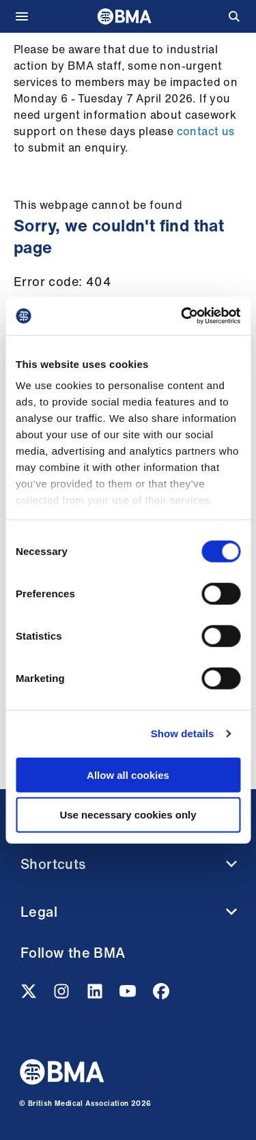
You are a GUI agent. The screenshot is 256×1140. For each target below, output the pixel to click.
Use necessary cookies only (127, 815)
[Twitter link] (30, 995)
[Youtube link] (129, 995)
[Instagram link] (62, 995)
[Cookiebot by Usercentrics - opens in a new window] (182, 316)
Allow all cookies (128, 774)
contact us (206, 131)
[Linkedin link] (96, 995)
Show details (182, 733)
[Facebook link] (161, 995)
